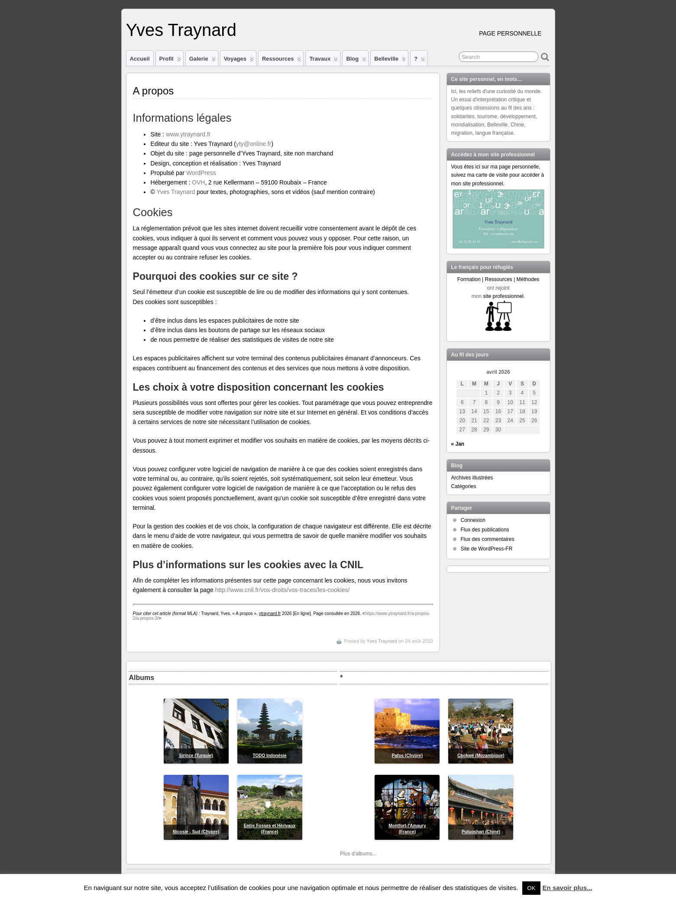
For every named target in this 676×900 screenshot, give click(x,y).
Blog (356, 60)
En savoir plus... (567, 887)
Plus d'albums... (358, 854)
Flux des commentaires (487, 539)
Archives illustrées (472, 478)
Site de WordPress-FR (487, 549)
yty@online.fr (253, 143)
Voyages (239, 60)
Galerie (202, 60)
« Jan (458, 444)
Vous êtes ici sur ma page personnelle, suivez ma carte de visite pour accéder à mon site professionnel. (497, 175)
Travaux (323, 60)
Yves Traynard (181, 29)
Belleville (390, 60)
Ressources (281, 60)
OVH (198, 182)
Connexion (473, 520)
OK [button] (531, 888)
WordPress (201, 172)
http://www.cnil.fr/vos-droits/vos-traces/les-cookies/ (282, 589)
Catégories (463, 486)
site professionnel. (504, 296)
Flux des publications (485, 530)
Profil (170, 60)
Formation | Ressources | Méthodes (498, 279)
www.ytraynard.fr (188, 134)
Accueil (140, 58)
